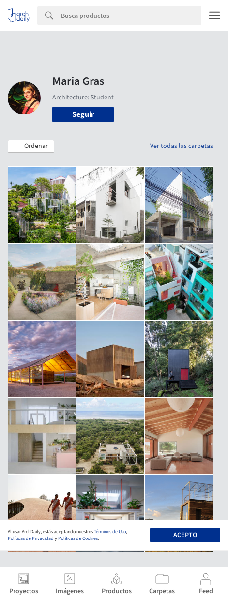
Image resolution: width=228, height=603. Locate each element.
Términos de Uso (110, 531)
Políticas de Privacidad (31, 538)
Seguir (83, 114)
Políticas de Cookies (78, 538)
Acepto (185, 535)
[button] (31, 146)
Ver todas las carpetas (181, 146)
